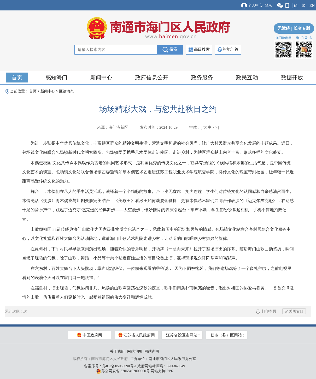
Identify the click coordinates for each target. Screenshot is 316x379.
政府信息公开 (151, 77)
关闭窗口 (294, 311)
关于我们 (117, 351)
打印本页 (266, 311)
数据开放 (292, 77)
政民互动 (247, 77)
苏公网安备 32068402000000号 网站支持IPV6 (134, 371)
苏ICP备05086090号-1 (119, 366)
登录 (268, 5)
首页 (16, 77)
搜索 (169, 49)
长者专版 (300, 28)
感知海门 (56, 77)
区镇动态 (66, 91)
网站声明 (151, 351)
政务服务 (202, 77)
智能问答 (228, 49)
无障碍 (283, 28)
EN (312, 5)
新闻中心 (101, 77)
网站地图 (134, 351)
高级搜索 (199, 49)
